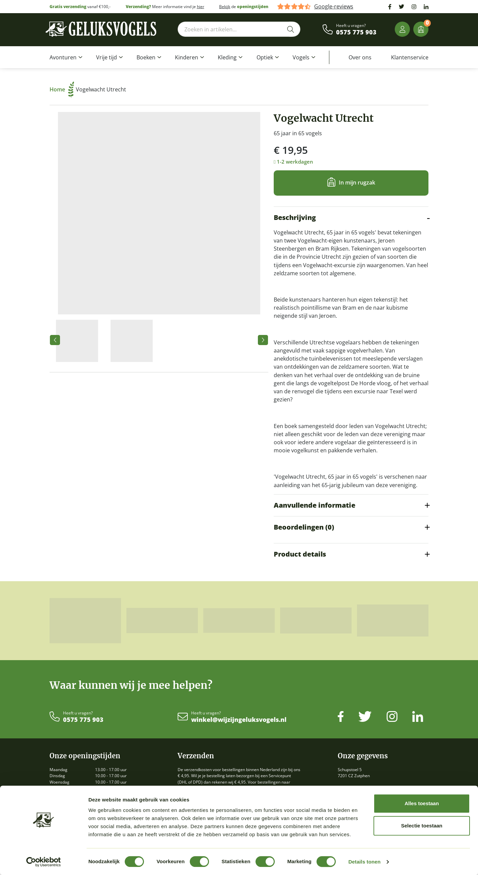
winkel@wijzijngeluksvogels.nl (239, 720)
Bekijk (224, 6)
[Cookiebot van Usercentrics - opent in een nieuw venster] (43, 862)
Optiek (265, 57)
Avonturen (63, 57)
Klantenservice (409, 57)
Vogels (301, 57)
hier (200, 6)
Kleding (227, 57)
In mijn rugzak (357, 182)
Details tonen (364, 862)
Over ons (360, 57)
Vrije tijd (106, 57)
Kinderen (186, 57)
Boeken (146, 57)
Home (62, 89)
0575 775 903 (356, 32)
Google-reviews (333, 6)
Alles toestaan (422, 803)
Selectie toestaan (422, 825)
